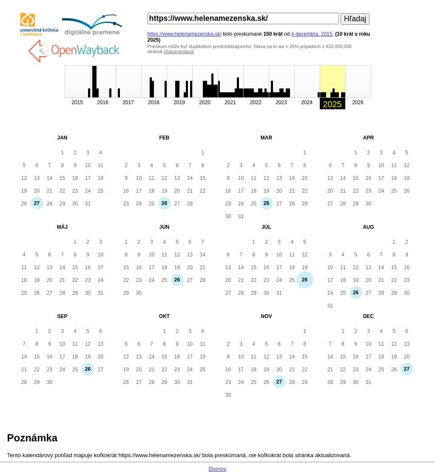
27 (37, 203)
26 (164, 203)
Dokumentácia (179, 51)
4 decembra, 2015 (312, 34)
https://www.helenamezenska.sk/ (185, 34)
